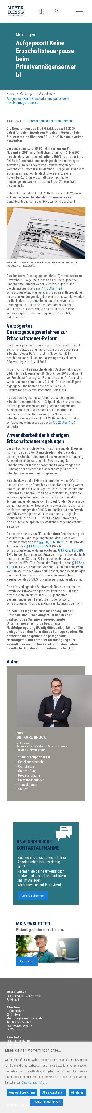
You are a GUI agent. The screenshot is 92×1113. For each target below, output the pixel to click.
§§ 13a (43, 542)
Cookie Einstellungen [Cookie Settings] (46, 1102)
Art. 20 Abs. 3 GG (64, 422)
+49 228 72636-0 (21, 1022)
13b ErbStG (57, 542)
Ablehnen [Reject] (77, 1092)
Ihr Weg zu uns (15, 1029)
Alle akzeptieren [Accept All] (53, 1092)
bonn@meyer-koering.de (27, 1018)
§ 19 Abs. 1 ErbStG (38, 546)
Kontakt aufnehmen (33, 901)
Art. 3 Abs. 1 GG (51, 288)
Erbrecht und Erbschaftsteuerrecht (50, 121)
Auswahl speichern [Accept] (22, 1092)
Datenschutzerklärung (34, 1082)
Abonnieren (26, 967)
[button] (41, 11)
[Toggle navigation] (79, 11)
